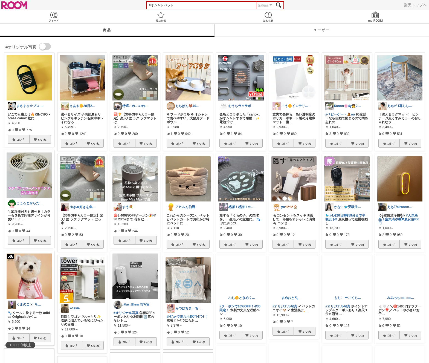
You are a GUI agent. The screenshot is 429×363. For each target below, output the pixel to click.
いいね (42, 139)
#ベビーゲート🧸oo (340, 114)
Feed (53, 17)
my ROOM (375, 17)
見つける (161, 17)
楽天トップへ (415, 5)
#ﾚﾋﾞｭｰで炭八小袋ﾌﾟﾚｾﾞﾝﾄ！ (187, 317)
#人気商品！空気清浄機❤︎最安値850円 (398, 219)
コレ (20, 139)
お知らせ (268, 17)
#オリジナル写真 (126, 313)
